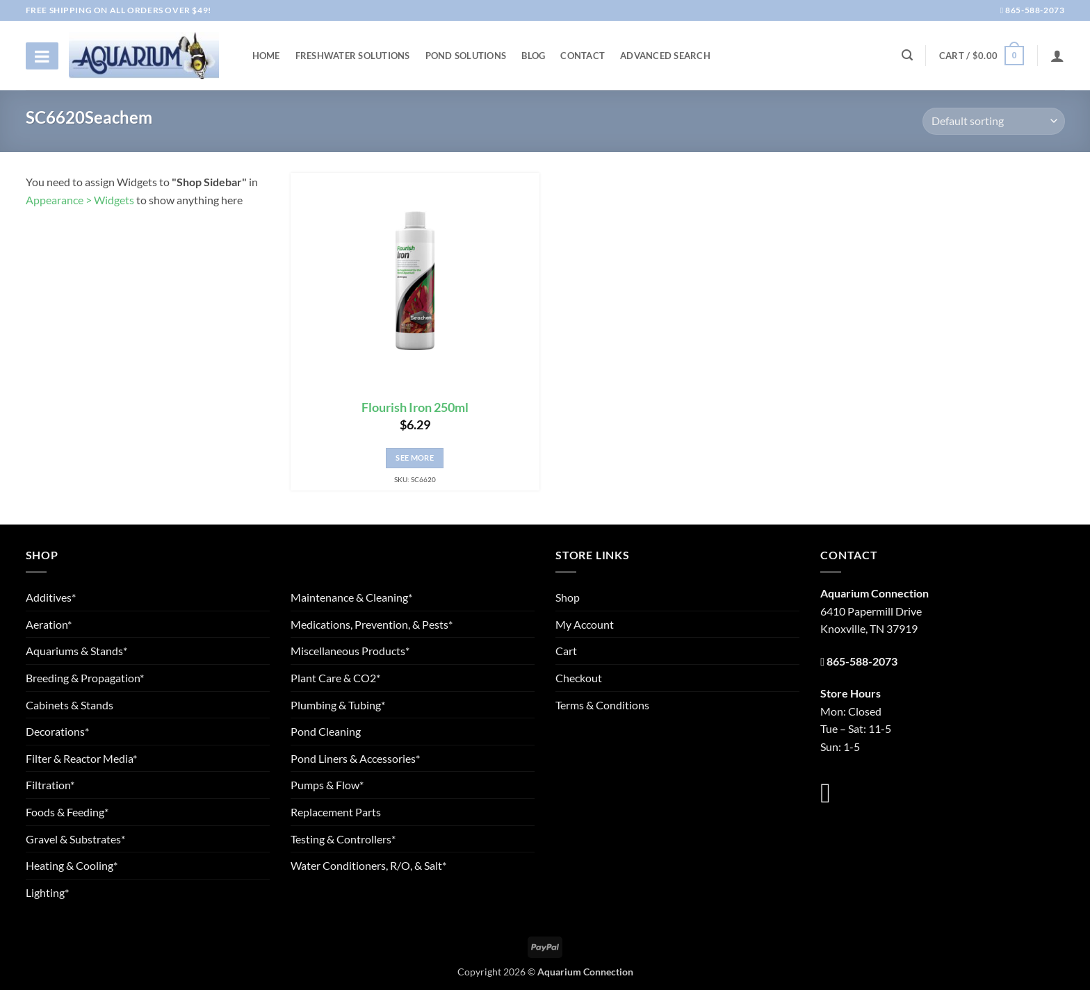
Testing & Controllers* (343, 838)
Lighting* (47, 892)
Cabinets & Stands (69, 704)
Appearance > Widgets (80, 199)
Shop (567, 597)
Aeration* (49, 624)
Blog (533, 55)
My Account (584, 624)
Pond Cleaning (326, 731)
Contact (582, 55)
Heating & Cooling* (71, 865)
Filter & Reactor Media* (81, 758)
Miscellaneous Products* (350, 650)
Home (266, 55)
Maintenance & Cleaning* (351, 597)
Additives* (51, 597)
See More (415, 457)
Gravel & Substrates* (75, 838)
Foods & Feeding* (67, 811)
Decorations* (57, 731)
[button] (981, 55)
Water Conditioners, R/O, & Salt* (368, 865)
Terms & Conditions (602, 704)
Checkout (578, 677)
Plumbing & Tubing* (338, 704)
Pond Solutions (466, 55)
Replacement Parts (336, 811)
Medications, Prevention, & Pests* (372, 624)
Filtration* (50, 784)
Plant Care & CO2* (335, 677)
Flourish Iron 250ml (415, 407)
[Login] (1057, 55)
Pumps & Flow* (327, 784)
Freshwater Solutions (352, 55)
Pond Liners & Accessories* (355, 758)
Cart (566, 650)
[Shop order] (993, 121)
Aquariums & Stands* (76, 650)
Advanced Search (665, 55)
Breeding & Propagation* (85, 677)
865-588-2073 (1032, 10)
